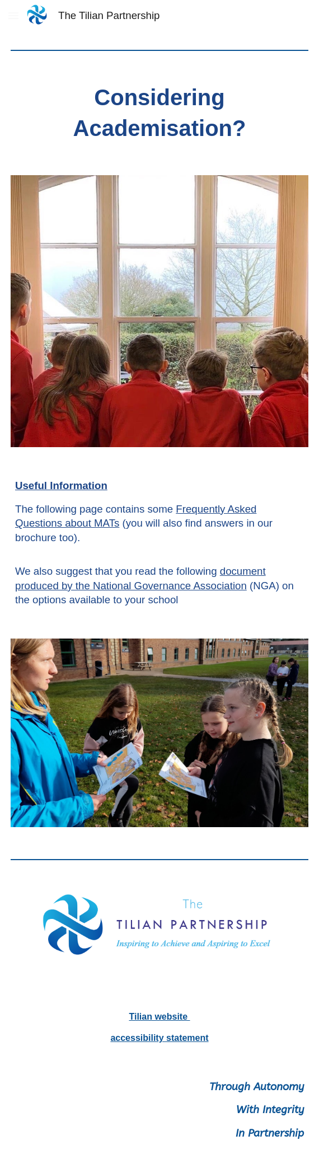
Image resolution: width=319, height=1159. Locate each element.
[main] (159, 113)
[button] (13, 15)
